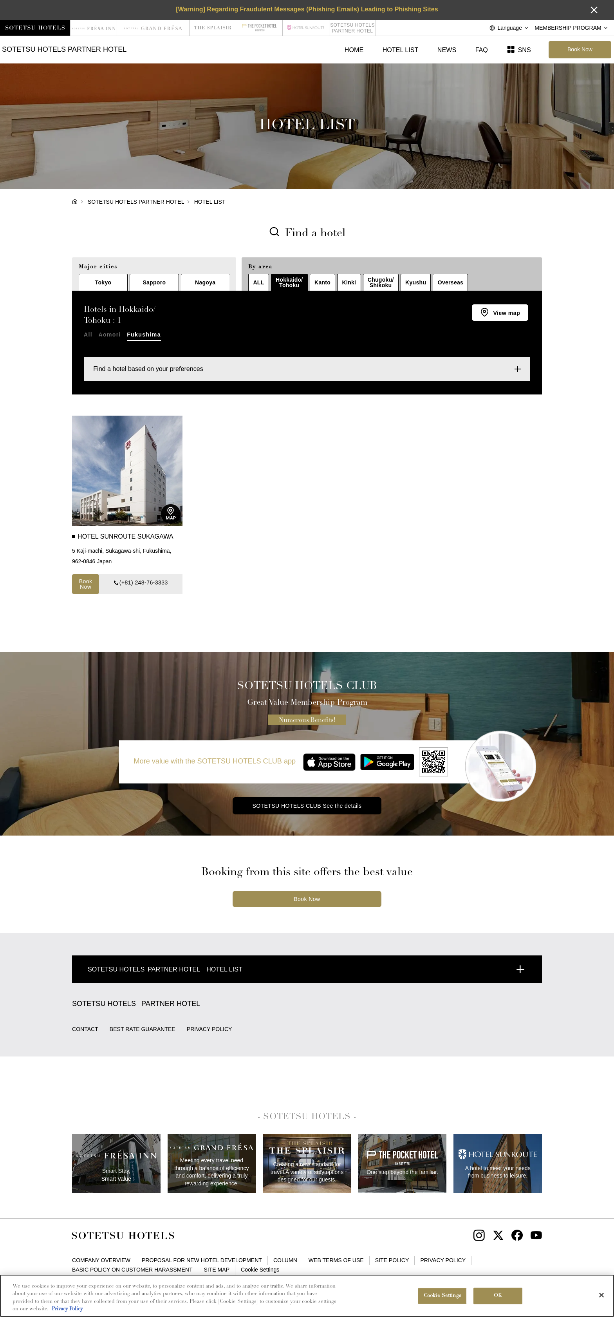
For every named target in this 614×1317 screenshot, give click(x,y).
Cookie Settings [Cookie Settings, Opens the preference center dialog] (442, 1295)
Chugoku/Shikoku (381, 282)
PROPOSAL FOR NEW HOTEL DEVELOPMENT (202, 1260)
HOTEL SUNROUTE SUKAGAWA (126, 536)
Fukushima (144, 334)
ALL (258, 282)
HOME (354, 49)
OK (498, 1295)
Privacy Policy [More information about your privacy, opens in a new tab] (67, 1309)
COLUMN (285, 1260)
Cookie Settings (260, 1269)
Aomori (109, 334)
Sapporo (154, 282)
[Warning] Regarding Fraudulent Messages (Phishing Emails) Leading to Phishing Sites (307, 9)
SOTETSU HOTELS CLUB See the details (306, 806)
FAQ (481, 49)
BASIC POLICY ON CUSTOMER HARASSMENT (132, 1269)
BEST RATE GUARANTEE (142, 1029)
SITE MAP (217, 1269)
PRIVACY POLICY (209, 1029)
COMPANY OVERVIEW (101, 1260)
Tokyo (103, 282)
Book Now (85, 584)
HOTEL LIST (401, 49)
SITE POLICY (392, 1260)
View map (505, 313)
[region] (307, 1296)
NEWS (446, 49)
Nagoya (205, 282)
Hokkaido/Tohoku (289, 282)
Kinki (349, 282)
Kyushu (415, 282)
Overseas (450, 282)
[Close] (601, 1295)
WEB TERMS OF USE (336, 1260)
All (88, 334)
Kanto (322, 282)
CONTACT (85, 1029)
